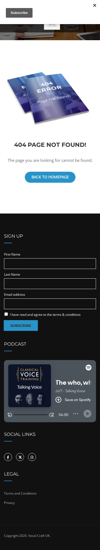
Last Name (12, 274)
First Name (12, 254)
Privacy (9, 502)
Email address (14, 294)
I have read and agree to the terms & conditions (42, 314)
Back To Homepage (50, 176)
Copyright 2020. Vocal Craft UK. (27, 535)
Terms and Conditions (20, 493)
